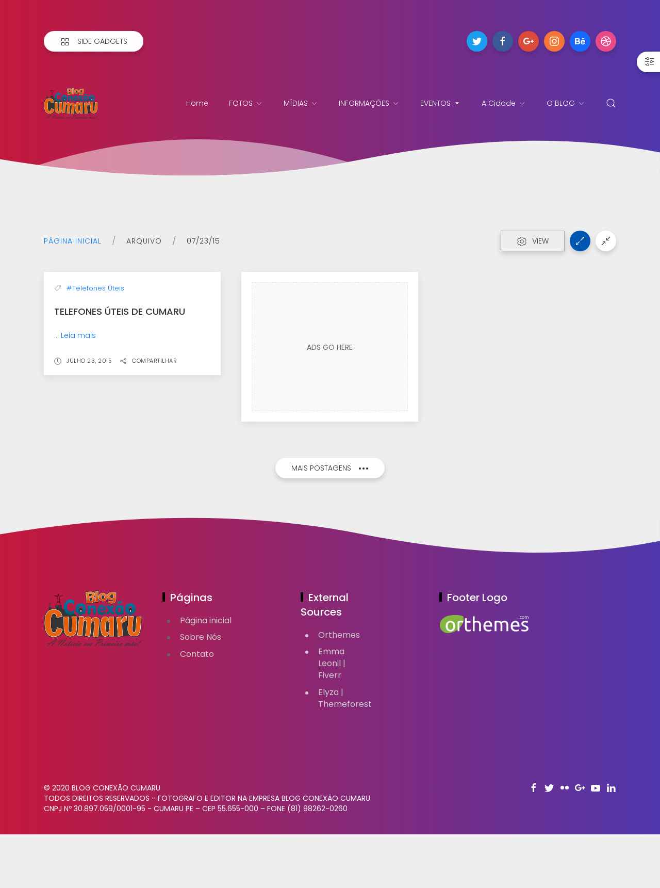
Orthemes (339, 689)
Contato (197, 708)
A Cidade (504, 103)
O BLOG (566, 103)
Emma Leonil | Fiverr (331, 717)
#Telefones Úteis (95, 388)
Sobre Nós (200, 691)
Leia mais (78, 435)
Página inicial (73, 241)
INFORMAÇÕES (369, 103)
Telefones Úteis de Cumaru (119, 411)
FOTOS (246, 103)
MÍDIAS (301, 103)
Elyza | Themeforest (345, 752)
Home (197, 103)
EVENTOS (440, 103)
